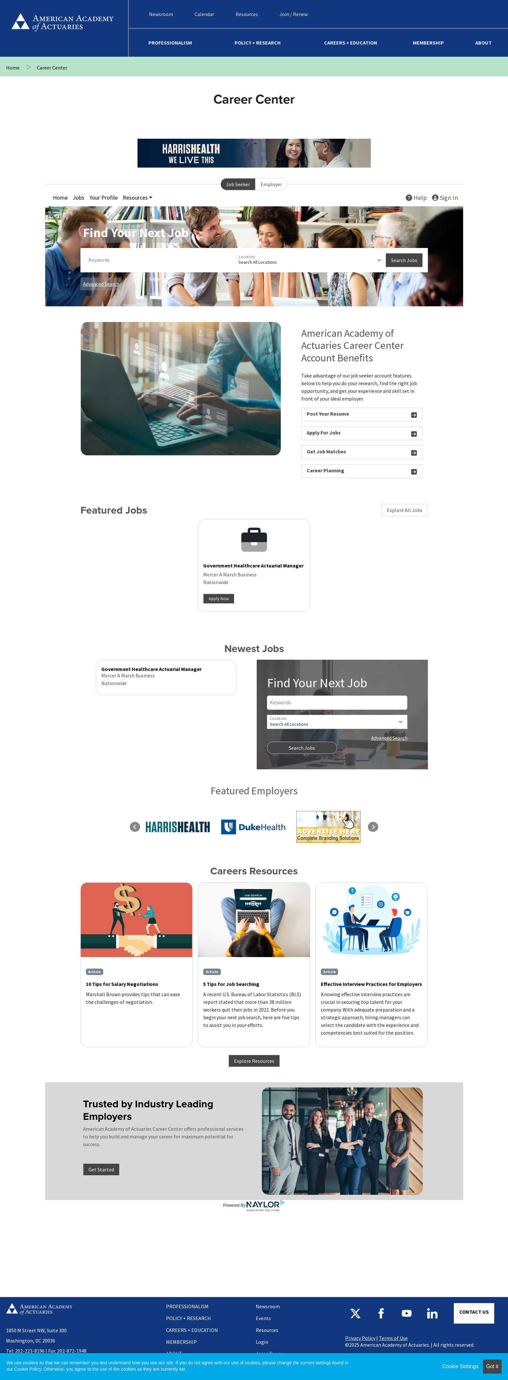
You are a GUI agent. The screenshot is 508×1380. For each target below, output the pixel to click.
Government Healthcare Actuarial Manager (253, 565)
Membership (428, 42)
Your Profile (103, 197)
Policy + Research (258, 42)
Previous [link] (135, 827)
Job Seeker (238, 184)
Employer (271, 184)
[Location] (311, 260)
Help (416, 198)
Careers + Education (350, 42)
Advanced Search (101, 284)
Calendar (204, 14)
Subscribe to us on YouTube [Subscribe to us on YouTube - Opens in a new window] (406, 1313)
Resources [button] (135, 197)
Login (262, 1342)
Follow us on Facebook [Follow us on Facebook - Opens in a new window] (381, 1313)
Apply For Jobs (362, 433)
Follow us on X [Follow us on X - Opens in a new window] (355, 1313)
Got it (492, 1366)
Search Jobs (404, 260)
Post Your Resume (362, 414)
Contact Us (474, 1312)
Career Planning (362, 471)
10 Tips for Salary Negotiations (122, 984)
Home (62, 28)
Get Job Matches (362, 452)
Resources (247, 14)
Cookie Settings (460, 1366)
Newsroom (161, 14)
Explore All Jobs (404, 510)
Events (263, 1318)
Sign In (445, 198)
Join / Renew (293, 14)
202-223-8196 (30, 1351)
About (483, 42)
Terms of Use (393, 1338)
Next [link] (373, 827)
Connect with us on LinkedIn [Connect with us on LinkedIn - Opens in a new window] (432, 1313)
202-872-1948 (72, 1351)
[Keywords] (161, 260)
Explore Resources (254, 1061)
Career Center (52, 67)
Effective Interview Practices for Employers (371, 984)
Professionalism (170, 42)
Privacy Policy (360, 1338)
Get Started (101, 1169)
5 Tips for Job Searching (231, 984)
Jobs (78, 197)
